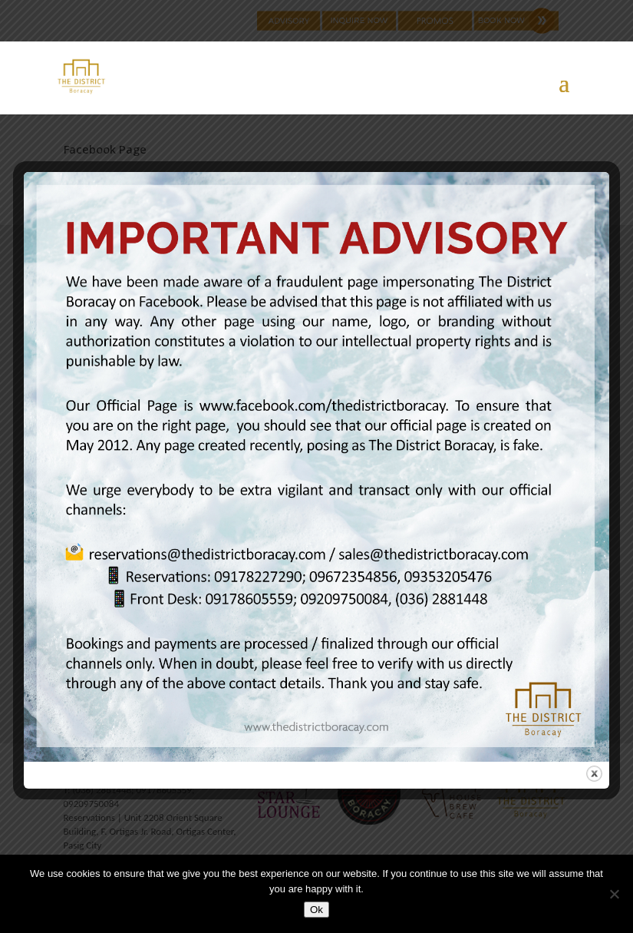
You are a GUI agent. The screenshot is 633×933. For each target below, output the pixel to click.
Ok (316, 909)
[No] (613, 894)
